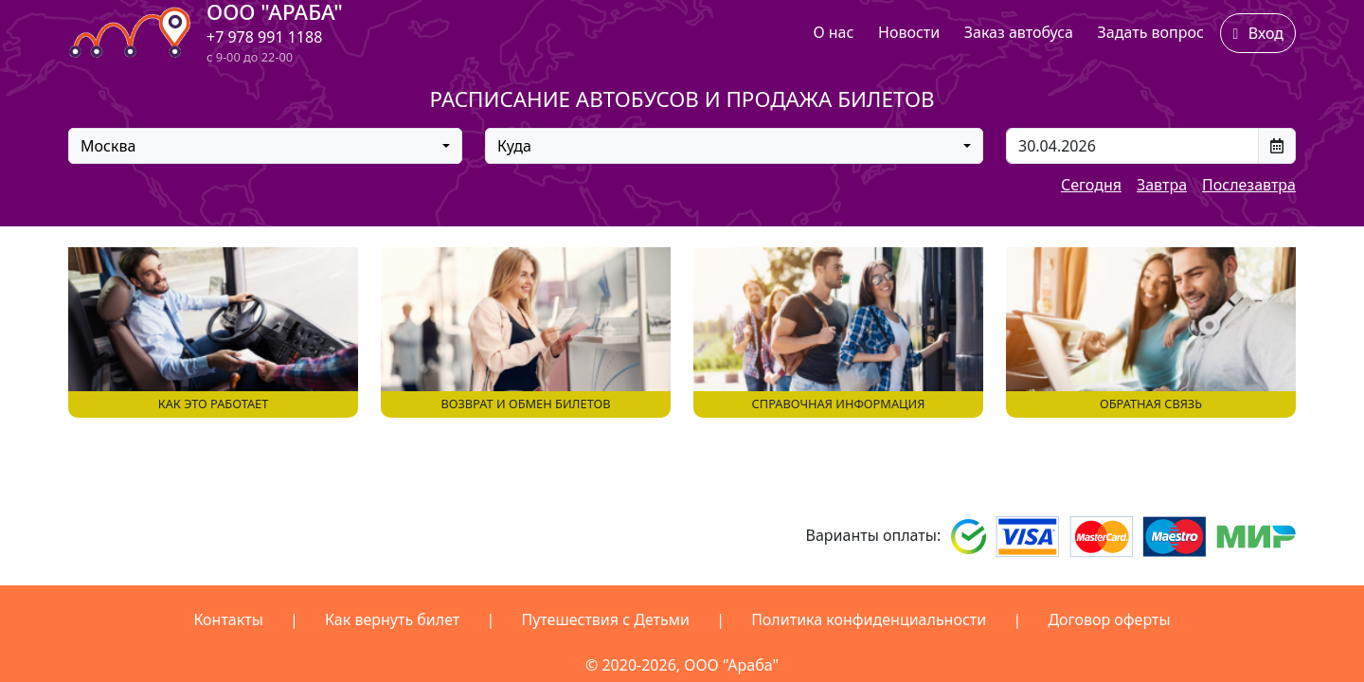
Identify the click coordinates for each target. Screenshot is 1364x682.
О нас (833, 32)
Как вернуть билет (392, 619)
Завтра (1162, 184)
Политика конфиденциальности (868, 619)
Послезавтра (1249, 184)
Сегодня (1091, 184)
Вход (1257, 33)
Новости (909, 32)
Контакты (227, 619)
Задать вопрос (1151, 32)
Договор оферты (1109, 619)
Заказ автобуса (1018, 32)
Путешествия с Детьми (605, 619)
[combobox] (265, 146)
